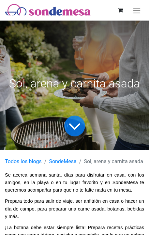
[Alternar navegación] (136, 10)
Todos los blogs (23, 161)
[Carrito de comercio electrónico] (120, 10)
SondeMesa (62, 161)
